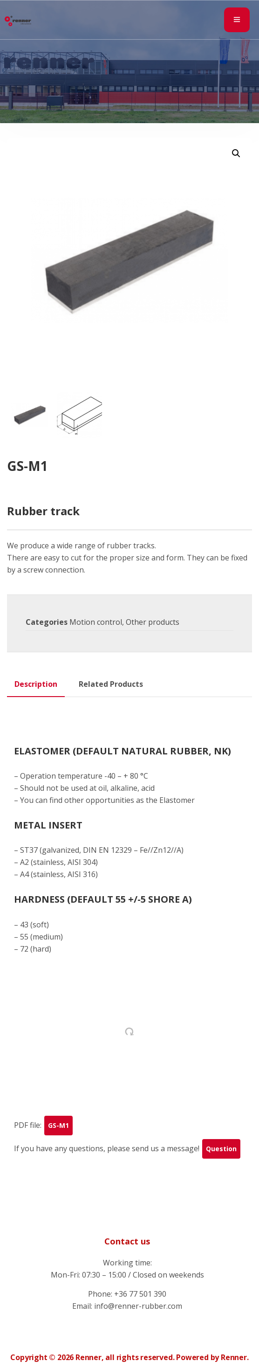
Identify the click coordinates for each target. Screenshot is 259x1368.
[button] (236, 153)
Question (221, 1148)
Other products (152, 622)
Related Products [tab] (111, 684)
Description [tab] (35, 684)
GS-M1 (58, 1125)
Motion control (95, 622)
